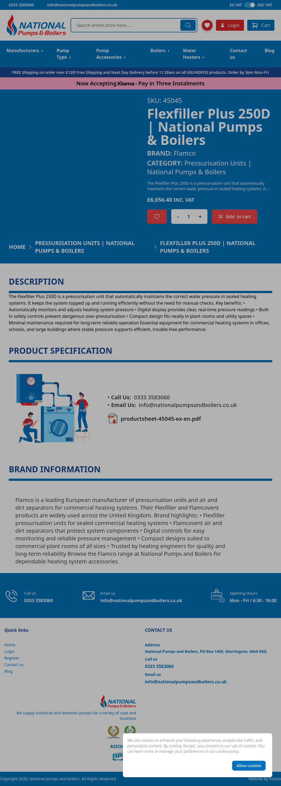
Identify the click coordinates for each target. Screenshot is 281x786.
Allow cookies (249, 765)
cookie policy (228, 751)
